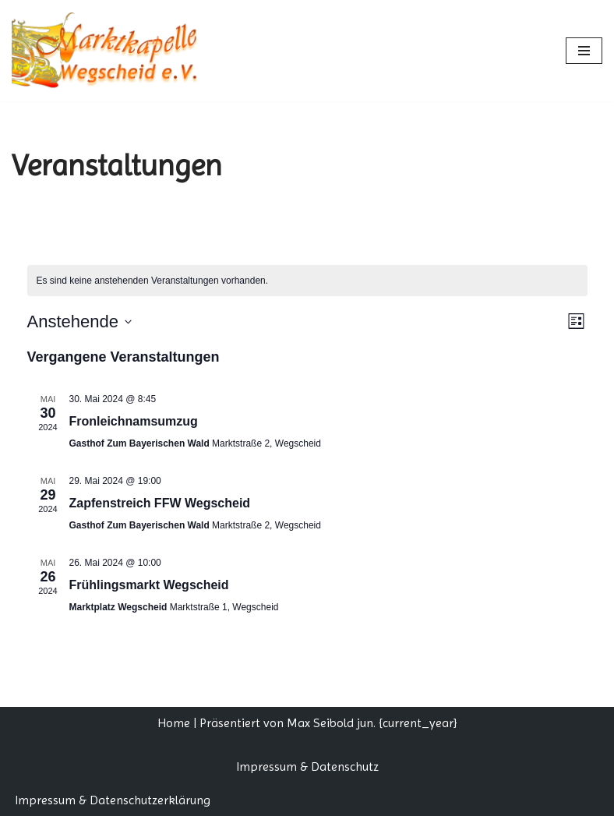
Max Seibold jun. (331, 722)
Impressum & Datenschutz (307, 766)
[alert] (307, 281)
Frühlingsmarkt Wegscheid (149, 585)
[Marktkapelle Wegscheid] (113, 50)
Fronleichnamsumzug (133, 421)
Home (173, 722)
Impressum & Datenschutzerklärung (112, 800)
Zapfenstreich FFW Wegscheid (160, 503)
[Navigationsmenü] (584, 50)
